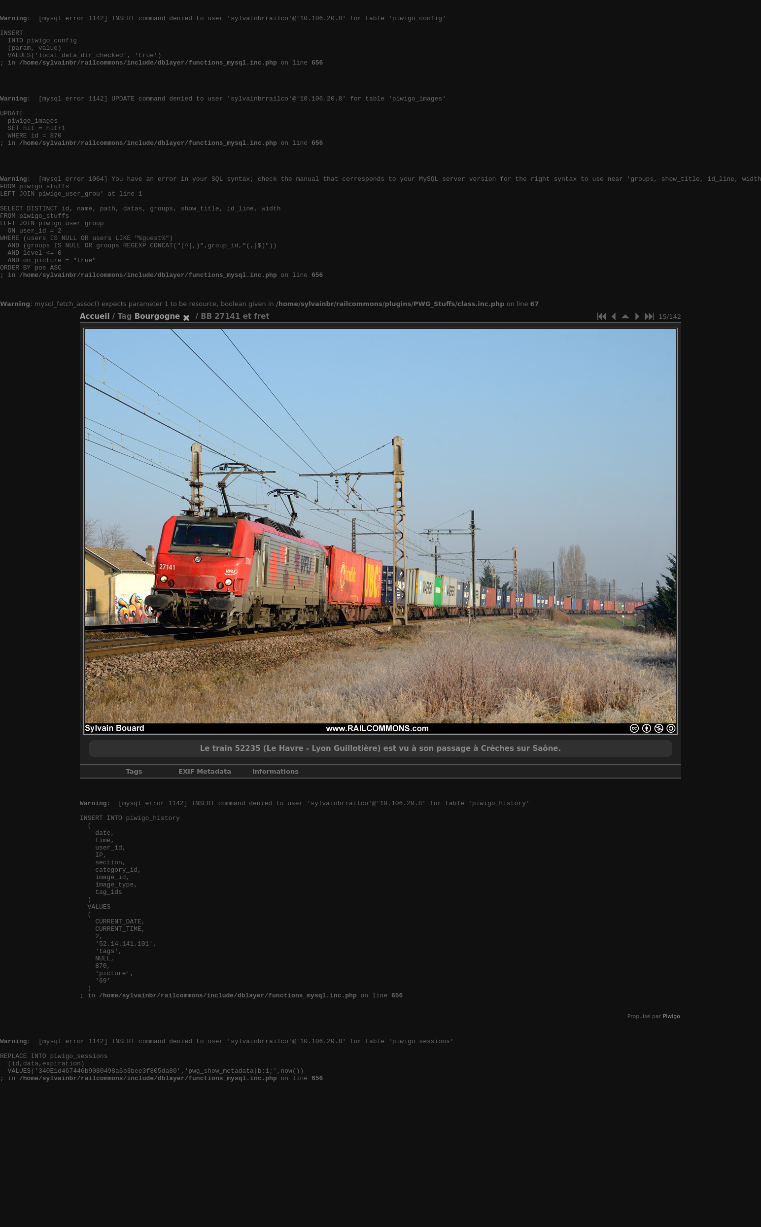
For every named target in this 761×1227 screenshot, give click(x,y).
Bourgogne (157, 371)
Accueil (95, 371)
